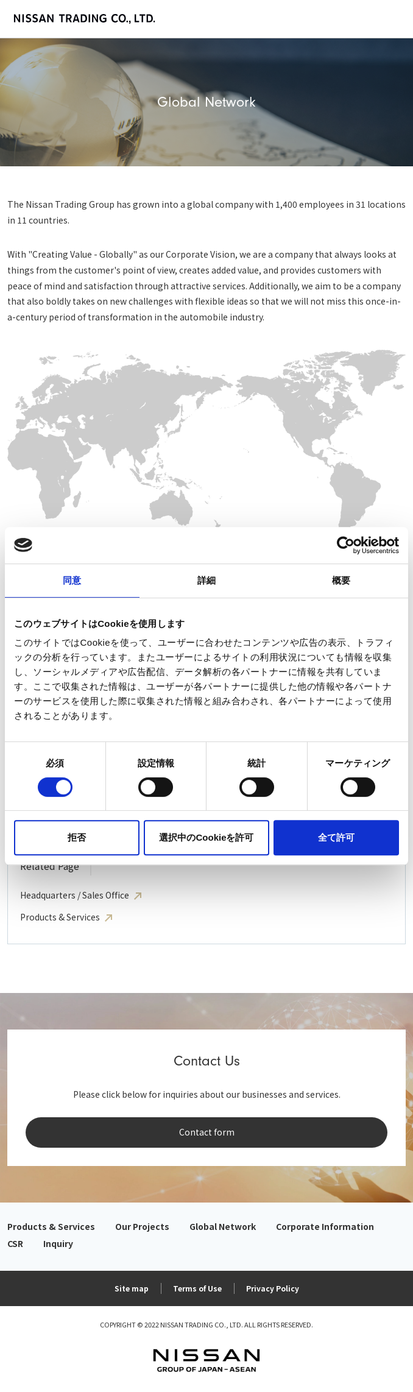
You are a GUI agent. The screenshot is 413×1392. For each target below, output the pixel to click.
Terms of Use (197, 1288)
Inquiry (58, 1243)
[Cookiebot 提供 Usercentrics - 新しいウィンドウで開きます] (345, 545)
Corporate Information (325, 1226)
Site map (132, 1288)
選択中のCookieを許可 (206, 837)
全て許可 (336, 837)
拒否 (77, 837)
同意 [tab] (72, 580)
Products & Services (60, 917)
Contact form (207, 1132)
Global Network (222, 1226)
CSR (15, 1243)
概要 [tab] (341, 580)
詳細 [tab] (206, 580)
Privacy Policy (272, 1288)
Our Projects (142, 1226)
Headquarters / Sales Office (74, 895)
